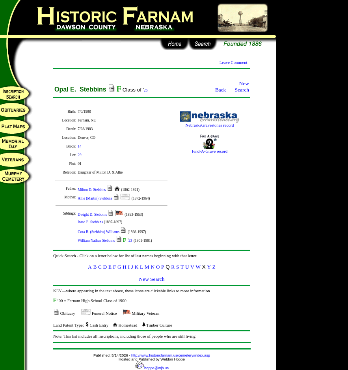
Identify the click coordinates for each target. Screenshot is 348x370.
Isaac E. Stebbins (91, 222)
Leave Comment (234, 62)
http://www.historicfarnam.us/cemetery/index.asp (170, 355)
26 (145, 90)
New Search (242, 86)
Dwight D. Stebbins (93, 215)
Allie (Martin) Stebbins (95, 198)
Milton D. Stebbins (92, 190)
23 (130, 241)
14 (79, 146)
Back (220, 90)
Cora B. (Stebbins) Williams (99, 232)
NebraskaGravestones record (210, 123)
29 (79, 155)
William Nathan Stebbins (96, 241)
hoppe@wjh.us (152, 368)
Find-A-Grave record (209, 149)
